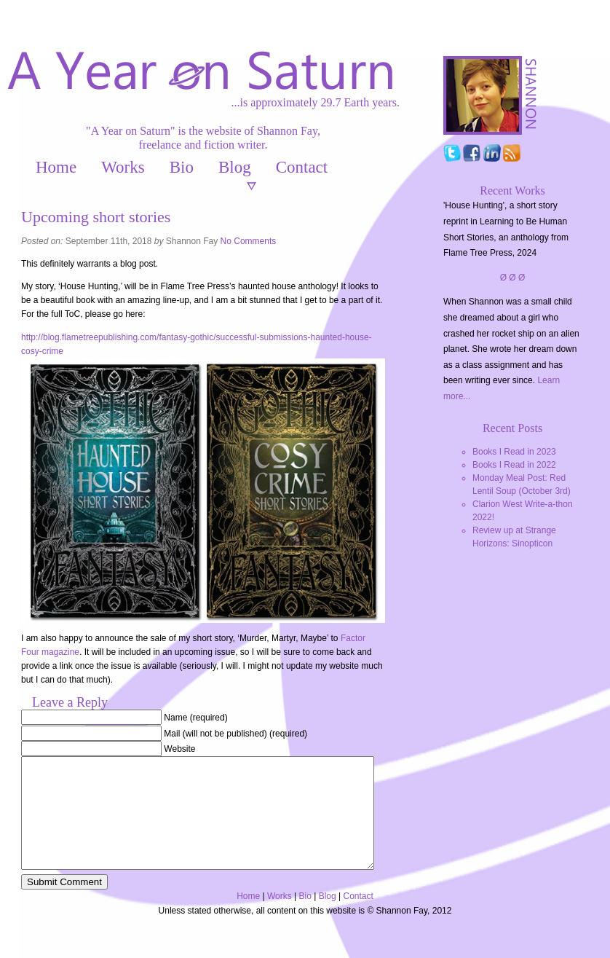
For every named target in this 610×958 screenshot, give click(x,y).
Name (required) (195, 717)
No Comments (249, 241)
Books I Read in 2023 (514, 452)
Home (56, 167)
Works (122, 167)
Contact (302, 167)
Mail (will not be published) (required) (235, 734)
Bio (182, 167)
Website (179, 749)
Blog (234, 167)
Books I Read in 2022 (514, 465)
